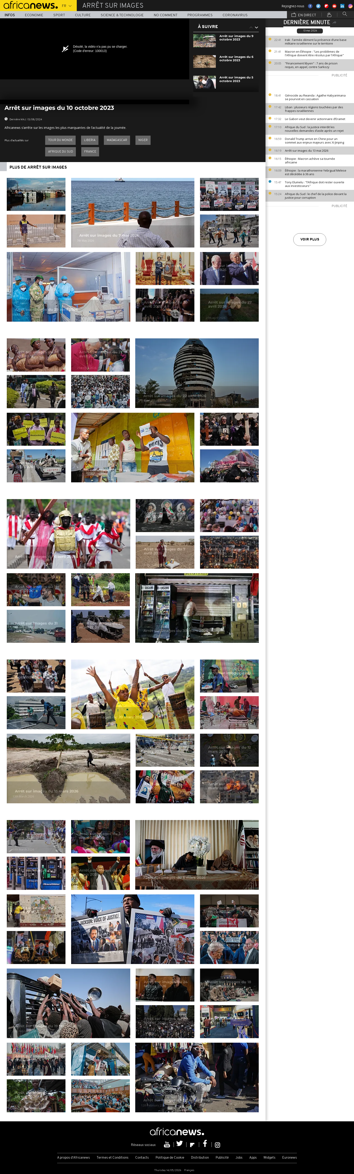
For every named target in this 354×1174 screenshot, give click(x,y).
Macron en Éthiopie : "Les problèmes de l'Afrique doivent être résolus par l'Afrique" (314, 53)
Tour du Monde (60, 140)
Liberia (89, 140)
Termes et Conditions (112, 1158)
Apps (253, 1158)
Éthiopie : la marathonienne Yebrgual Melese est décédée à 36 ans (315, 172)
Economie (34, 15)
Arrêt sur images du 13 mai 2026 (306, 150)
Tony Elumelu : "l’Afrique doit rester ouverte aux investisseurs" (314, 184)
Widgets (269, 1158)
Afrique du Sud (60, 151)
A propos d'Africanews (73, 1158)
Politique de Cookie (170, 1158)
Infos (10, 15)
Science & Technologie (122, 15)
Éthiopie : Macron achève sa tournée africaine (310, 160)
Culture (83, 15)
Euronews (289, 1158)
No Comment (165, 15)
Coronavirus (235, 15)
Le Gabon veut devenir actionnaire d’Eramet (315, 119)
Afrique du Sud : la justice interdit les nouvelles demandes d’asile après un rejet (314, 128)
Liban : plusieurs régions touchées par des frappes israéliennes (314, 109)
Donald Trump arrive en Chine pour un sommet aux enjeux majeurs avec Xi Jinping (314, 140)
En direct (303, 15)
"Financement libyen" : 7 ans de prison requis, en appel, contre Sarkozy (311, 65)
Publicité (222, 1158)
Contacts (142, 1158)
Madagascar (117, 140)
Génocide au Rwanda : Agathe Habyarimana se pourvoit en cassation (315, 97)
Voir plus (309, 239)
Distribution (200, 1158)
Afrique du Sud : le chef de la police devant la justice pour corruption (316, 195)
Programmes (200, 15)
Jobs (238, 1158)
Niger (143, 140)
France (90, 151)
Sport (59, 15)
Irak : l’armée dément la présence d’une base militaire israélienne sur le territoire (316, 41)
